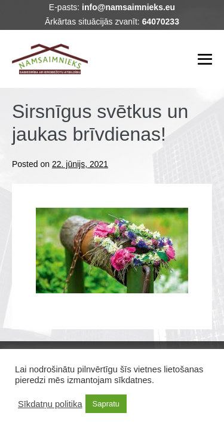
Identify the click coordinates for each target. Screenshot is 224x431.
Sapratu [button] (106, 403)
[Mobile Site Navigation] (205, 59)
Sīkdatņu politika (50, 404)
